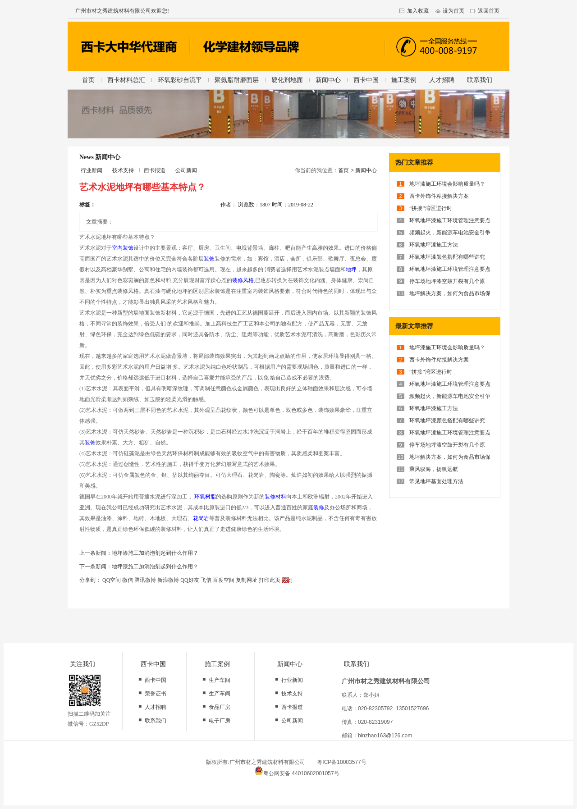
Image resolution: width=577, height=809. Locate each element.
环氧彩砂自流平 (180, 79)
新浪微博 (168, 580)
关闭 (287, 580)
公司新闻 (186, 170)
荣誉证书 (155, 693)
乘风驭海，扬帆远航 (433, 469)
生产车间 (219, 680)
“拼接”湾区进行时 (430, 208)
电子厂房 (219, 721)
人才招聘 (441, 79)
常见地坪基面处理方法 (436, 481)
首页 (88, 79)
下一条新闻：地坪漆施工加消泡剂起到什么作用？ (138, 566)
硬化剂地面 (287, 79)
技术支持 (123, 170)
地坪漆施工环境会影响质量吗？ (447, 184)
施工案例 (404, 79)
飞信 (206, 580)
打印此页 (269, 580)
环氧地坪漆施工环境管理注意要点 (449, 220)
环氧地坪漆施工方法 (433, 245)
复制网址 (246, 580)
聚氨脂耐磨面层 (237, 79)
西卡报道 (154, 170)
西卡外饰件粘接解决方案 (439, 196)
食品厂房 (219, 707)
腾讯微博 (145, 580)
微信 (127, 580)
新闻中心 (328, 79)
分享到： (90, 580)
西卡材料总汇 (126, 79)
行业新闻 (91, 170)
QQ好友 (189, 580)
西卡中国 (366, 79)
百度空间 (223, 580)
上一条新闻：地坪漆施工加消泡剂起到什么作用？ (138, 553)
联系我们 (479, 79)
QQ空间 (111, 580)
